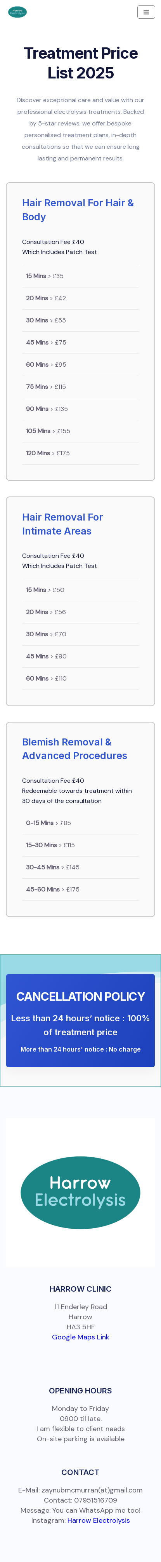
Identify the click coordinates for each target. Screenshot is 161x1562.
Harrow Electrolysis (99, 1520)
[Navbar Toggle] (146, 12)
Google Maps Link (80, 1337)
